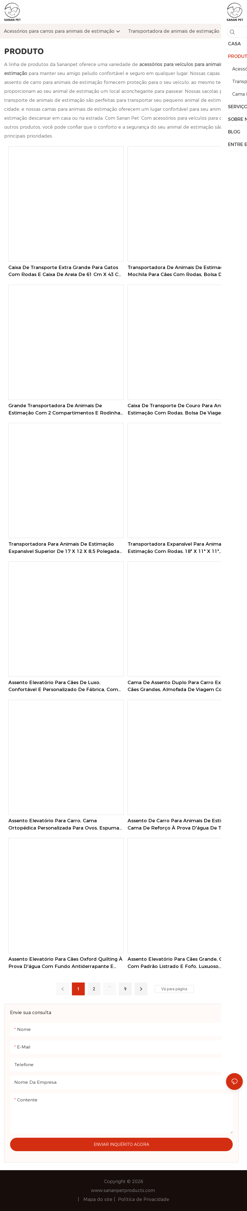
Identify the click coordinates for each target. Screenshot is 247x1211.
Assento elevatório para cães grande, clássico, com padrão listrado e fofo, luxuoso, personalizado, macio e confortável (183, 963)
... (109, 985)
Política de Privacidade (144, 1199)
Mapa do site (98, 1199)
